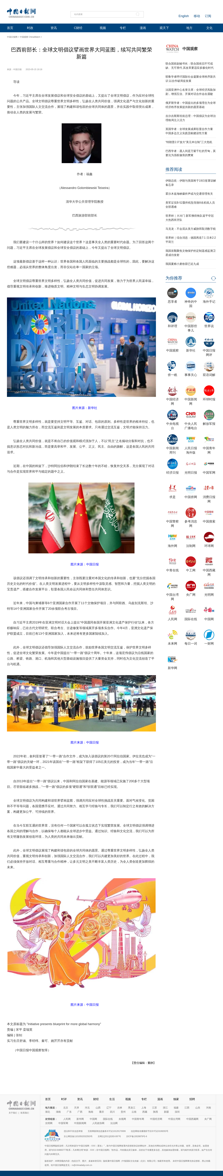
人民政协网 (98, 1123)
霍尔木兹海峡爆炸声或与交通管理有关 (189, 193)
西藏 (144, 1111)
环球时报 (209, 399)
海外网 (172, 546)
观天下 (164, 28)
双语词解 (209, 375)
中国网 (209, 619)
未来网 (172, 643)
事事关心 (190, 375)
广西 (80, 1111)
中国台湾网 (174, 1119)
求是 (172, 497)
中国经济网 (156, 1119)
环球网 (209, 546)
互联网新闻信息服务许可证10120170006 (107, 1131)
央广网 (190, 594)
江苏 (154, 1107)
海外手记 (209, 301)
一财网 (209, 643)
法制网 (190, 546)
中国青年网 (138, 1119)
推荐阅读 (174, 169)
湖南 (58, 1111)
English (184, 16)
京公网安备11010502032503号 (78, 1136)
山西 (98, 1107)
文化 (209, 28)
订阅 (208, 16)
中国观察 (190, 49)
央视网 (122, 1119)
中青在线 (172, 570)
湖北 (47, 1111)
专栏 (123, 28)
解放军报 (209, 423)
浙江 (165, 1107)
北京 (65, 1107)
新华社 (190, 350)
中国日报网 (12, 37)
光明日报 (190, 472)
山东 (197, 1107)
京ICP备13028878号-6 (136, 1136)
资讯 (54, 28)
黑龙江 (131, 1107)
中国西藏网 (192, 1119)
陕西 (155, 1111)
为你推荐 (174, 278)
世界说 (209, 326)
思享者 (172, 301)
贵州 (123, 1111)
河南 (208, 1107)
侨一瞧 (172, 375)
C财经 (78, 28)
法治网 (114, 1123)
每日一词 (190, 643)
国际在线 (190, 619)
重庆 (101, 1111)
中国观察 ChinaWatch (30, 37)
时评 (64, 1099)
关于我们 (13, 1113)
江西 (186, 1107)
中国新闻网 (80, 1123)
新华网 (172, 668)
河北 (87, 1107)
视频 (103, 28)
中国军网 (209, 472)
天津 (76, 1107)
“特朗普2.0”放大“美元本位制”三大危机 (189, 142)
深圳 (177, 1111)
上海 (143, 1107)
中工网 (190, 570)
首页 (10, 28)
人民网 (172, 619)
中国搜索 (209, 521)
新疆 (166, 1111)
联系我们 (25, 1113)
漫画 (143, 28)
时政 (30, 28)
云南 (134, 1111)
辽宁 (108, 1107)
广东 (69, 1111)
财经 (96, 1099)
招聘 (192, 1099)
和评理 (172, 326)
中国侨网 (190, 497)
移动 (197, 16)
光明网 (209, 594)
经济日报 (172, 472)
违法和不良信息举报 (73, 1131)
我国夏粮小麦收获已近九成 (182, 263)
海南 (90, 1111)
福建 (176, 1107)
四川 (112, 1111)
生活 (112, 1099)
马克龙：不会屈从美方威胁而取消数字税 (191, 228)
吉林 (119, 1107)
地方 (189, 28)
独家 (176, 1099)
